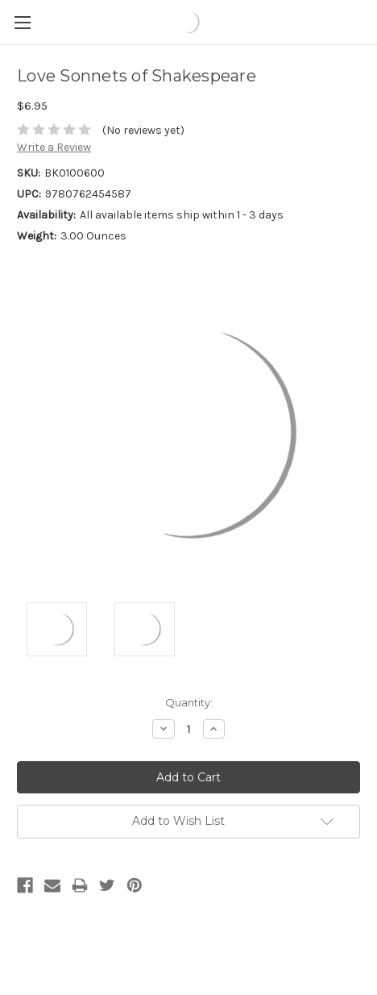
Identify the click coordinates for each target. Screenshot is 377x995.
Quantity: (189, 702)
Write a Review (54, 147)
